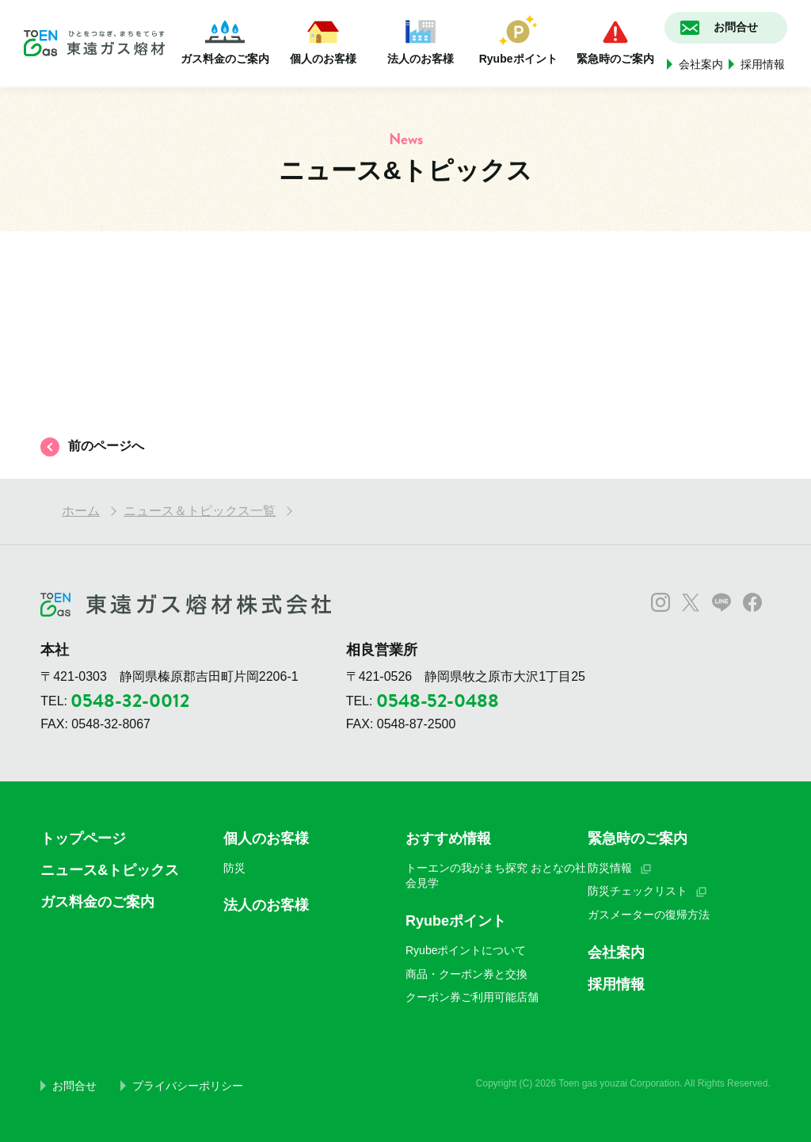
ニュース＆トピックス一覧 (200, 511)
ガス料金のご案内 (225, 39)
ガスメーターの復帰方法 (649, 914)
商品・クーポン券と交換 (466, 974)
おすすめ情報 (448, 838)
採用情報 (763, 64)
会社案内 (701, 64)
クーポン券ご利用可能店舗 (472, 997)
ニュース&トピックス (109, 870)
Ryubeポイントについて (466, 950)
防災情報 (610, 867)
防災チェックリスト (637, 890)
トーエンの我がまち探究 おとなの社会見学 (496, 875)
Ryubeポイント (518, 39)
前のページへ (106, 446)
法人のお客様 (420, 39)
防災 (234, 867)
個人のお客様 (323, 39)
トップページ (83, 838)
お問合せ (74, 1085)
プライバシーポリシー (187, 1085)
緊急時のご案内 (615, 39)
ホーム (81, 511)
